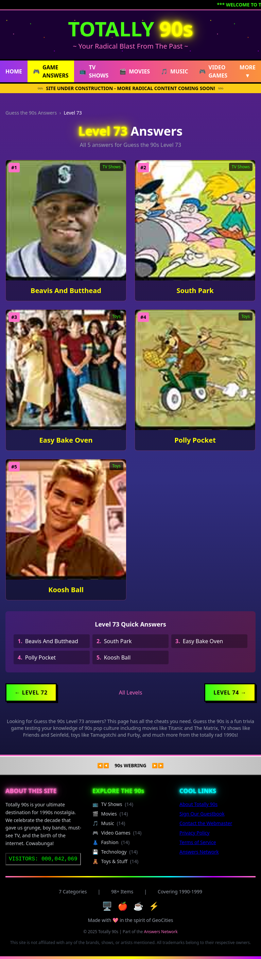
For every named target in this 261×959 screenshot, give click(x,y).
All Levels (130, 692)
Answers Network (199, 852)
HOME (13, 71)
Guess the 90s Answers (31, 112)
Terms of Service (197, 842)
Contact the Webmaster (205, 823)
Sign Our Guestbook (202, 813)
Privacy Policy (194, 832)
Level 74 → (229, 692)
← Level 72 (31, 692)
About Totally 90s (198, 804)
